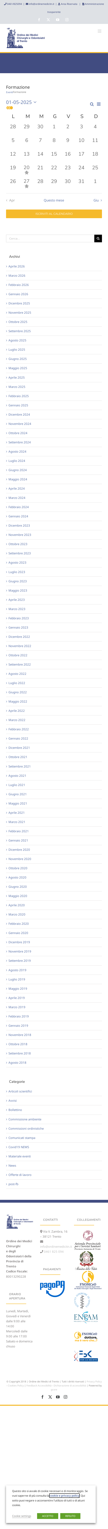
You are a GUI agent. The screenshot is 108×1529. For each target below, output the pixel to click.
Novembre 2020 (19, 859)
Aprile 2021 (16, 813)
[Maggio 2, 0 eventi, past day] (68, 130)
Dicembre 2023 (19, 525)
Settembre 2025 (19, 331)
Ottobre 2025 (17, 322)
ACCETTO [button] (47, 1516)
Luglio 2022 (16, 683)
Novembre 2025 (19, 312)
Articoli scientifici (20, 1091)
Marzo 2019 (16, 1007)
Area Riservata (69, 4)
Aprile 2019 (16, 998)
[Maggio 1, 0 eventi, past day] (54, 130)
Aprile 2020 (16, 905)
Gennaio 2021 (18, 840)
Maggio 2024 (17, 479)
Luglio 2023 (16, 572)
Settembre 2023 (19, 553)
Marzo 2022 (16, 720)
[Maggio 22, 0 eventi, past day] (54, 171)
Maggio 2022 (17, 701)
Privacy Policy (94, 1381)
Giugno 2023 (17, 581)
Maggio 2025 (17, 368)
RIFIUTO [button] (70, 1516)
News (12, 1165)
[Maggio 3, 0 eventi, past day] (81, 130)
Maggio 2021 (17, 803)
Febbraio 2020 (18, 924)
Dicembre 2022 (19, 637)
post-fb (13, 1184)
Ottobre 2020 (17, 868)
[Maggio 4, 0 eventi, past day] (95, 130)
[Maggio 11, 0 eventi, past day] (95, 144)
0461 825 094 (53, 1252)
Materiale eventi (19, 1156)
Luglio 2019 (16, 979)
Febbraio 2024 (18, 507)
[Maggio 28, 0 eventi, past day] (40, 185)
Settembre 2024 (19, 442)
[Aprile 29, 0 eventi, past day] (26, 130)
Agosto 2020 (17, 877)
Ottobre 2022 (17, 655)
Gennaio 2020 (18, 933)
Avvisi (12, 1100)
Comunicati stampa (21, 1138)
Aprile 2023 (16, 600)
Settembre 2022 (19, 664)
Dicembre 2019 (19, 942)
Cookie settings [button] (21, 1516)
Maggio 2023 (17, 590)
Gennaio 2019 (18, 1025)
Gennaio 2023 (18, 627)
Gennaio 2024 (18, 516)
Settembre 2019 (19, 961)
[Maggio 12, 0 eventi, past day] (13, 157)
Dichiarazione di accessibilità (70, 1385)
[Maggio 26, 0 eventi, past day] (13, 185)
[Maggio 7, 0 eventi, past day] (40, 144)
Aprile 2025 (16, 377)
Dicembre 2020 (19, 850)
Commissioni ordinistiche (26, 1128)
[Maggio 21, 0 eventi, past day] (40, 171)
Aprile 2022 (16, 711)
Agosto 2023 (17, 562)
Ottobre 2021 (17, 757)
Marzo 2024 (16, 498)
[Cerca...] (50, 238)
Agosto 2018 (17, 1062)
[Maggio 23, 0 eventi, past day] (68, 171)
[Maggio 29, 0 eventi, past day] (54, 185)
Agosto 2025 (17, 340)
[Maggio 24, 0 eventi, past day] (81, 171)
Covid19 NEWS (18, 1147)
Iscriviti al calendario (54, 214)
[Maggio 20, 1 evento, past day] (26, 171)
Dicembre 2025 (19, 303)
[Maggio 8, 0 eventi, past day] (54, 144)
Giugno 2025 (17, 359)
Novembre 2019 (19, 951)
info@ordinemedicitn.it (41, 4)
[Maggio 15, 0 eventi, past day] (54, 157)
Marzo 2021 (16, 822)
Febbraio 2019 (18, 1016)
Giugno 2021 (17, 794)
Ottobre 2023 (17, 544)
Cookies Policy (16, 1385)
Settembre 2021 (19, 766)
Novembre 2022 (19, 646)
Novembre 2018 (19, 1035)
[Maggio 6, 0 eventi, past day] (26, 144)
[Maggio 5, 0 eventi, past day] (13, 144)
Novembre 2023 (19, 535)
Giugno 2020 (17, 887)
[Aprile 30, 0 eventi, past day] (40, 130)
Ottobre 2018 (17, 1044)
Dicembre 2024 (19, 414)
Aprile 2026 (16, 266)
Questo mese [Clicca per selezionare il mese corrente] (54, 200)
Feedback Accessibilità (39, 1385)
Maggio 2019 (17, 988)
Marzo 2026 (16, 275)
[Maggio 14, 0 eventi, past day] (40, 157)
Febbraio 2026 (18, 285)
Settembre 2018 (19, 1053)
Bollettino (15, 1110)
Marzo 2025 (16, 387)
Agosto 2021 (17, 776)
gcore (54, 1389)
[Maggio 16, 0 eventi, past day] (68, 157)
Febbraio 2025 (18, 396)
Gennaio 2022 (18, 738)
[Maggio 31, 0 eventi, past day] (81, 185)
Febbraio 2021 (18, 831)
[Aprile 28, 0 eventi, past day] (13, 130)
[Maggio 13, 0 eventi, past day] (26, 157)
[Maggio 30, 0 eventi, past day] (68, 185)
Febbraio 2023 (18, 618)
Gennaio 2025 (18, 405)
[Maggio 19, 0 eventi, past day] (13, 171)
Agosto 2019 (17, 970)
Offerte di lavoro (19, 1175)
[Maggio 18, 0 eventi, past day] (95, 157)
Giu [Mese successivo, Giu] (96, 200)
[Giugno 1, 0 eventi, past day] (95, 185)
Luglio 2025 (16, 349)
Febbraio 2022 (18, 729)
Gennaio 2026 (18, 294)
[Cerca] (98, 238)
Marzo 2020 (16, 914)
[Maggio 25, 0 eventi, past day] (95, 171)
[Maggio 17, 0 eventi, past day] (81, 157)
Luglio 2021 (16, 785)
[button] (47, 108)
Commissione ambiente (24, 1119)
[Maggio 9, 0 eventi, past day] (68, 144)
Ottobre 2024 (17, 433)
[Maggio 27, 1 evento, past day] (26, 185)
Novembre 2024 (19, 424)
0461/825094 (14, 4)
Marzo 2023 (16, 609)
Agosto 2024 (17, 451)
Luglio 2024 (16, 461)
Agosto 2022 (17, 674)
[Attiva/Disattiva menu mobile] (100, 31)
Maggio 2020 (17, 896)
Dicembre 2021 (19, 748)
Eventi (9, 92)
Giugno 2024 (17, 470)
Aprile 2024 (16, 488)
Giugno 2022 (17, 692)
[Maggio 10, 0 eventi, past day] (81, 144)
